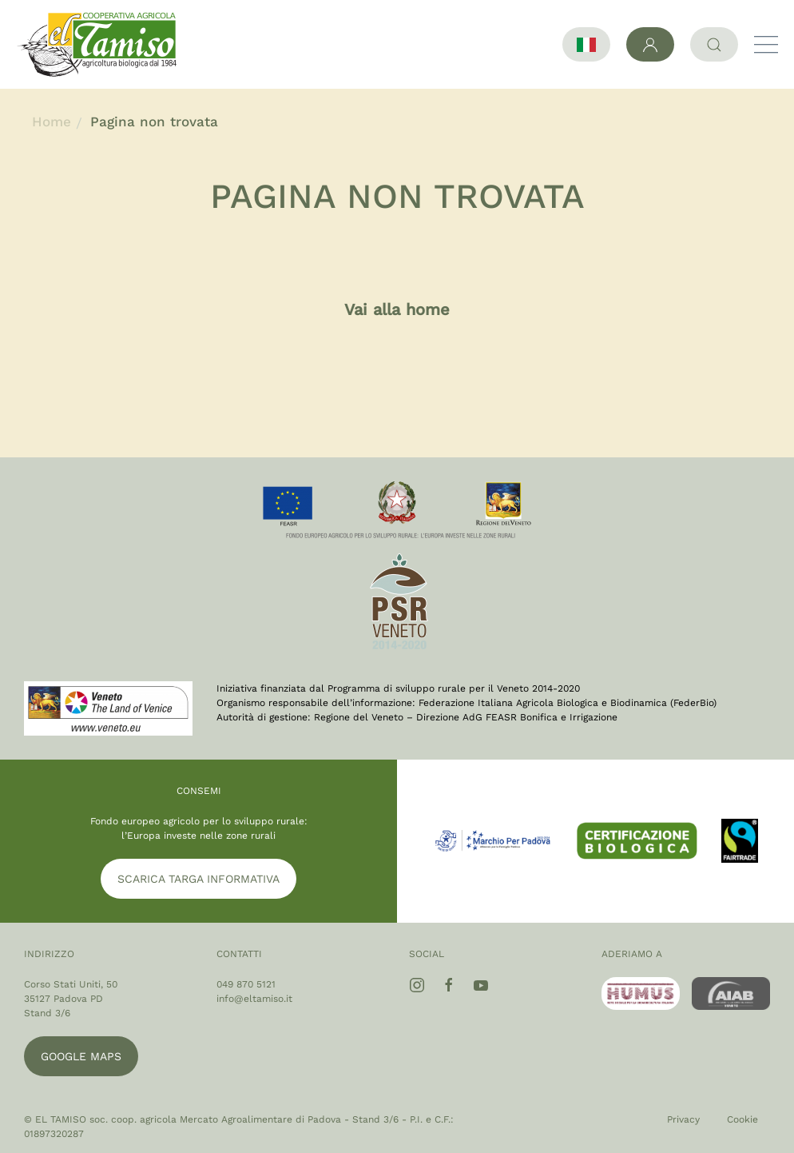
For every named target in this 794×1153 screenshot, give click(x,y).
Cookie (742, 1119)
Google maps (81, 1056)
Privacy (683, 1119)
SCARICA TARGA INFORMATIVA (198, 878)
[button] (766, 44)
